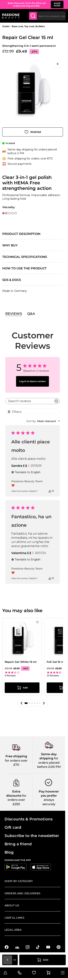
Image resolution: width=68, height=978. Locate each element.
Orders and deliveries (22, 893)
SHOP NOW (57, 4)
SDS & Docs (11, 279)
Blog (9, 852)
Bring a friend (18, 844)
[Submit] (33, 15)
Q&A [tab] (31, 314)
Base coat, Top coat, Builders (28, 26)
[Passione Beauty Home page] (10, 15)
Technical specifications (24, 256)
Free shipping (16, 756)
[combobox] (47, 15)
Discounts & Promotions (29, 819)
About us (12, 905)
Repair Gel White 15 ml (20, 662)
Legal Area (13, 929)
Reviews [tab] (13, 314)
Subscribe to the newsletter (32, 835)
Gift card (13, 827)
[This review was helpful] (50, 490)
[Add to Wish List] (32, 131)
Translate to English (25, 472)
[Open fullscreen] (57, 64)
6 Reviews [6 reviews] (10, 675)
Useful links (14, 917)
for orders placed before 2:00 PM (49, 762)
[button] (21, 703)
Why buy (10, 245)
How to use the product (24, 268)
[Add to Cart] (42, 960)
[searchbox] (29, 401)
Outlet (6, 26)
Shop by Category (19, 881)
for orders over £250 (17, 800)
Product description (21, 233)
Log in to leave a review (32, 381)
